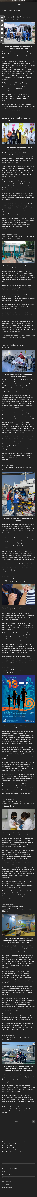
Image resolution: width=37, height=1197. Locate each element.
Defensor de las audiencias (9, 1174)
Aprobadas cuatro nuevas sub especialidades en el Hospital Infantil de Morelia (16, 909)
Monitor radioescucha (8, 1181)
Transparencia (6, 1184)
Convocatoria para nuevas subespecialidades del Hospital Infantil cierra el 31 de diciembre (18, 804)
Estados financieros (7, 1187)
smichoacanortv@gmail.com (15, 1151)
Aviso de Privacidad (7, 1165)
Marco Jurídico (6, 1178)
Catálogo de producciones (9, 1168)
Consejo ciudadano (7, 1171)
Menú (18, 4)
